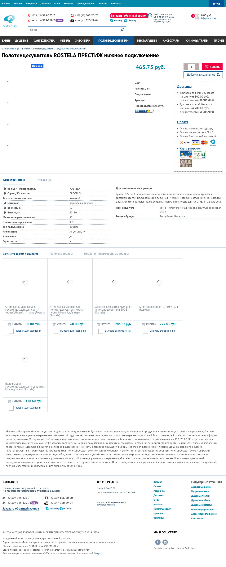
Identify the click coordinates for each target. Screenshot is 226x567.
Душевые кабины (200, 500)
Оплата (18, 3)
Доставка (46, 3)
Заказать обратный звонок (129, 15)
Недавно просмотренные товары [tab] (106, 253)
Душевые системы (201, 504)
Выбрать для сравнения (28, 330)
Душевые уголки (200, 496)
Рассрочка (31, 3)
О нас (57, 3)
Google (97, 553)
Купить (212, 67)
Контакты (116, 3)
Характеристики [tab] (14, 180)
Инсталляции (147, 40)
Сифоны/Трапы (197, 40)
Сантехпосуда (44, 40)
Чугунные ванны (200, 491)
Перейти (158, 542)
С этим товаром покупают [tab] (20, 253)
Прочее (219, 40)
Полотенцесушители (113, 40)
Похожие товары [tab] (61, 253)
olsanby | (119, 20)
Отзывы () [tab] (44, 180)
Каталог (6, 3)
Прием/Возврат (85, 3)
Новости (68, 3)
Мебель (65, 40)
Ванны (6, 40)
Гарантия (102, 3)
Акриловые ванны (201, 487)
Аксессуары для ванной (204, 513)
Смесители (83, 40)
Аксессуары (171, 40)
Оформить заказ (209, 18)
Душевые (21, 40)
